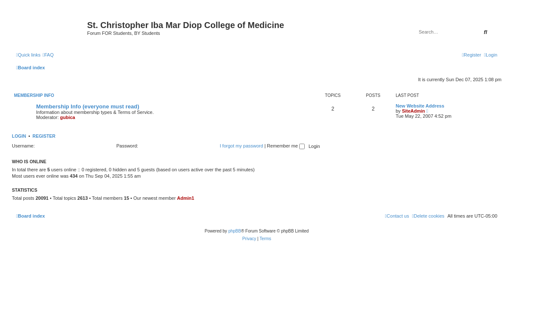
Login (19, 136)
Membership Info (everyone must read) (87, 106)
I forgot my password (241, 145)
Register (44, 136)
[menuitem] (48, 55)
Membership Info (34, 95)
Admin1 (185, 198)
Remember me (286, 145)
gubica (67, 117)
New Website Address (420, 105)
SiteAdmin (413, 110)
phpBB (234, 231)
